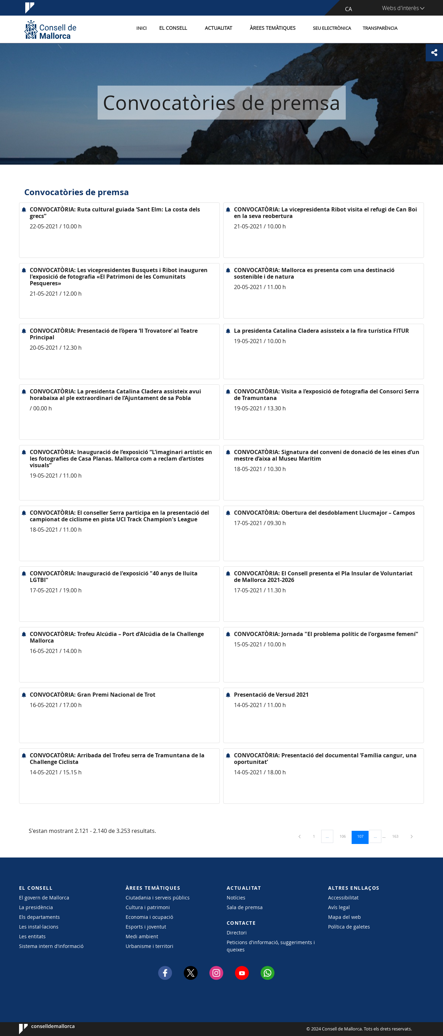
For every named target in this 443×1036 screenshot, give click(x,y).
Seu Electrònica (332, 29)
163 (398, 836)
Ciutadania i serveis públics (158, 897)
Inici (152, 29)
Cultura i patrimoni (148, 907)
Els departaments (39, 917)
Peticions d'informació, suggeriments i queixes (271, 946)
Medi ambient (142, 936)
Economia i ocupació (149, 917)
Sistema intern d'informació (51, 946)
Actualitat (225, 29)
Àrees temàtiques (275, 29)
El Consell (182, 29)
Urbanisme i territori (149, 946)
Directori (237, 932)
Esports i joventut (146, 926)
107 (363, 836)
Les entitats (32, 936)
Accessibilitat (343, 897)
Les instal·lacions (38, 926)
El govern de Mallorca (44, 897)
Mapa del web (344, 917)
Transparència (380, 29)
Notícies (236, 897)
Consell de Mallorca (40, 1029)
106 (345, 836)
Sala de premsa (245, 907)
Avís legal (339, 907)
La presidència (36, 907)
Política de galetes (349, 926)
